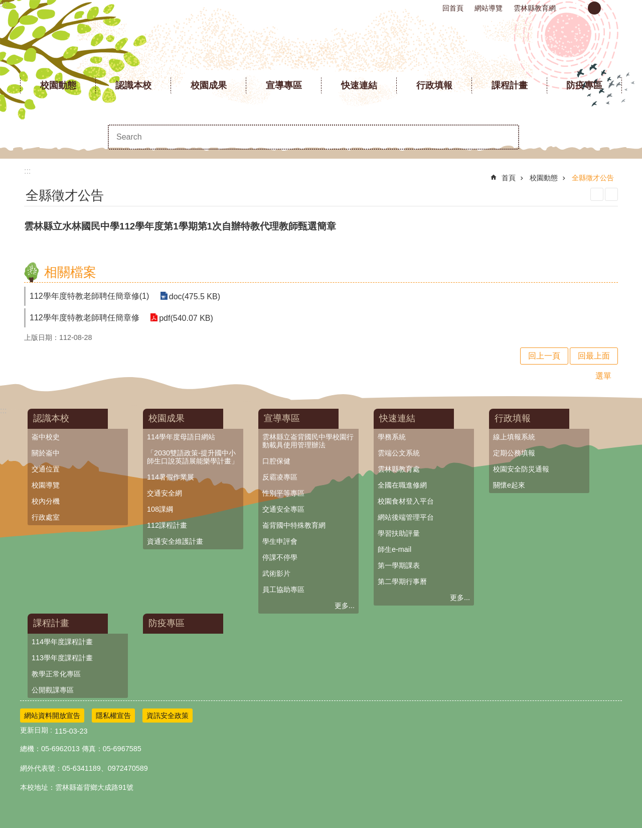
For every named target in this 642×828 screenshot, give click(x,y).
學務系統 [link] (392, 437)
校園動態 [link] (58, 85)
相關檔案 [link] (70, 272)
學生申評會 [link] (279, 541)
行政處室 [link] (46, 517)
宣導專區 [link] (284, 85)
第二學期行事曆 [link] (402, 581)
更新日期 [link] (34, 730)
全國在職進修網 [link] (402, 485)
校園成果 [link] (209, 85)
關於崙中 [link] (46, 453)
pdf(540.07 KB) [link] (185, 317)
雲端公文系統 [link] (399, 453)
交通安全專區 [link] (283, 509)
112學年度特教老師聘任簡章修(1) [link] (89, 296)
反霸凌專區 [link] (279, 477)
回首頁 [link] (452, 8)
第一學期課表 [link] (399, 565)
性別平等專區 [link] (283, 493)
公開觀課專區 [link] (53, 690)
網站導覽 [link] (488, 8)
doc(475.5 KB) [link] (193, 296)
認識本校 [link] (133, 85)
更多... (345, 606)
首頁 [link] (509, 178)
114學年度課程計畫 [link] (62, 642)
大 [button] (611, 8)
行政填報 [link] (434, 85)
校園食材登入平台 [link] (406, 501)
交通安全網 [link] (164, 493)
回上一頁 (544, 355)
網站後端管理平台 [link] (406, 517)
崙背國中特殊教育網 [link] (294, 525)
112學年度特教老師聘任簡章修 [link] (84, 317)
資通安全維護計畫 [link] (175, 541)
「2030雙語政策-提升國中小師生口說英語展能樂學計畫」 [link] (192, 457)
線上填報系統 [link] (514, 437)
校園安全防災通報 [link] (521, 469)
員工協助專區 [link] (283, 589)
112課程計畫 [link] (167, 525)
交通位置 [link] (46, 469)
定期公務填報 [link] (514, 453)
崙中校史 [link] (46, 437)
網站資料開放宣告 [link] (52, 716)
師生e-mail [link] (394, 549)
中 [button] (594, 8)
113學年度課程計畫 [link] (62, 658)
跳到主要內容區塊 (5, 5)
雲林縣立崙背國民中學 (321, 45)
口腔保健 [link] (276, 461)
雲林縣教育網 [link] (535, 8)
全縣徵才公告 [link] (593, 178)
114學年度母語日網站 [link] (181, 437)
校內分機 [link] (46, 501)
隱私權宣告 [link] (113, 716)
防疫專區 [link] (584, 85)
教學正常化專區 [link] (56, 674)
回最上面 (594, 355)
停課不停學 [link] (279, 557)
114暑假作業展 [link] (170, 477)
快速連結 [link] (359, 85)
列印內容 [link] (596, 194)
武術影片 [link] (276, 573)
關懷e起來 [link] (509, 485)
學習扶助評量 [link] (399, 533)
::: (3, 4)
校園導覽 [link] (46, 485)
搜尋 (506, 137)
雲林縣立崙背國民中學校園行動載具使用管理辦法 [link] (308, 441)
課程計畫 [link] (510, 85)
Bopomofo (611, 194)
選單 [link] (603, 376)
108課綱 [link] (160, 509)
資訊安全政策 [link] (167, 716)
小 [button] (577, 8)
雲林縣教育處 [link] (399, 469)
